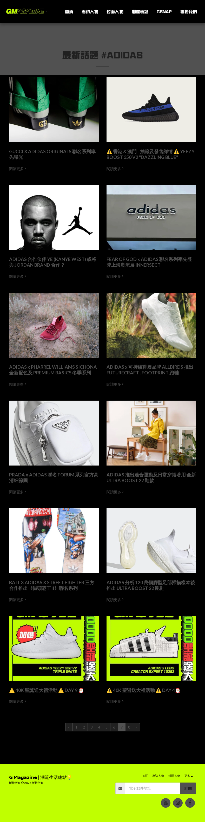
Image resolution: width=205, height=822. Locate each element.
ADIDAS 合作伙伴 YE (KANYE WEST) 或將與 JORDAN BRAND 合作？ (52, 262)
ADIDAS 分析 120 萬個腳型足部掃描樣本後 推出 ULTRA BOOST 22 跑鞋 (151, 585)
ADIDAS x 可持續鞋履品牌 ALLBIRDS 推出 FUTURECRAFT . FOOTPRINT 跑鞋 (150, 370)
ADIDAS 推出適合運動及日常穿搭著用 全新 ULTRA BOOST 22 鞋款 (151, 477)
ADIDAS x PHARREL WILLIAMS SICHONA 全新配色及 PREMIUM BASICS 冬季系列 (53, 370)
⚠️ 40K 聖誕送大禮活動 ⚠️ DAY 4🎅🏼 (144, 690)
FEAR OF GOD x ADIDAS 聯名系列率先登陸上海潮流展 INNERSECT (149, 262)
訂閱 (188, 788)
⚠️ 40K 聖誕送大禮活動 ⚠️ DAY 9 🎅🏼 (46, 690)
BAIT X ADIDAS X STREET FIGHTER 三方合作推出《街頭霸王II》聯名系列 (51, 585)
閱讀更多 (18, 168)
